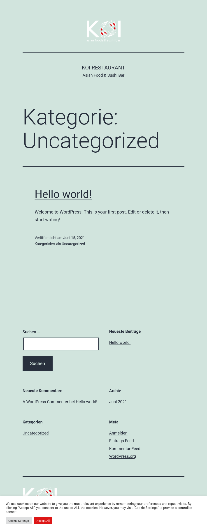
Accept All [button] (43, 520)
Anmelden (118, 433)
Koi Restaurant (103, 67)
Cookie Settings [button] (18, 520)
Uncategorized (73, 244)
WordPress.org (122, 456)
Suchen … (31, 331)
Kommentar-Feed (124, 448)
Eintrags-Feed (121, 440)
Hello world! (63, 194)
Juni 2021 (118, 401)
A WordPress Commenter (45, 401)
